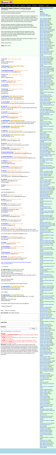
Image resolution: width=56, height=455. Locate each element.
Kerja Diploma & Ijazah (46, 140)
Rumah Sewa (43, 364)
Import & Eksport (44, 107)
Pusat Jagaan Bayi (44, 348)
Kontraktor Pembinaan (45, 167)
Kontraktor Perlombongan (46, 168)
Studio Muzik (43, 396)
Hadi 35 (5, 195)
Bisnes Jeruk (43, 49)
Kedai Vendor (43, 136)
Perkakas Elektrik (44, 328)
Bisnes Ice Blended (44, 47)
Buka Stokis (8, 45)
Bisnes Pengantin (44, 61)
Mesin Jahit (43, 185)
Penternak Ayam (44, 310)
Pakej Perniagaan (44, 14)
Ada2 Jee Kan (4, 9)
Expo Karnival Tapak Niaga (47, 92)
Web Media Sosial (44, 444)
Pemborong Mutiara (45, 253)
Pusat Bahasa (43, 347)
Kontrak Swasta (44, 153)
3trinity (5, 256)
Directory (23, 5)
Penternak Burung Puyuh (46, 311)
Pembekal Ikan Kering (45, 211)
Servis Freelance (44, 366)
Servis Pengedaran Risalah (46, 371)
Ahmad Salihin (6, 102)
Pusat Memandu (44, 351)
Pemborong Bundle (45, 243)
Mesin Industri (43, 184)
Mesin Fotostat (43, 181)
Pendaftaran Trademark (46, 287)
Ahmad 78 (5, 116)
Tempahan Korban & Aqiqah (47, 420)
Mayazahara (5, 85)
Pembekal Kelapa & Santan (47, 212)
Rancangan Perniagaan (46, 361)
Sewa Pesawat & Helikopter (47, 383)
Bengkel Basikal (44, 20)
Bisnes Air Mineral (44, 27)
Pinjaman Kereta (44, 335)
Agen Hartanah (44, 18)
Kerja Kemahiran (44, 143)
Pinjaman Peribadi (44, 337)
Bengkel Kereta (44, 23)
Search (14, 5)
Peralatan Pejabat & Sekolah (47, 321)
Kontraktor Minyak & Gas (46, 163)
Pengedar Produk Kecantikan (47, 301)
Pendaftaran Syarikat (45, 286)
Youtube (29, 5)
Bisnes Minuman (44, 57)
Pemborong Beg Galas (45, 240)
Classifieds (8, 5)
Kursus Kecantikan (44, 173)
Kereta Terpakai (44, 139)
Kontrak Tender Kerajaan (46, 154)
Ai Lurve (5, 175)
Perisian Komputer (44, 325)
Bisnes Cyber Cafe (44, 37)
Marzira (5, 171)
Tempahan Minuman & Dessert (46, 425)
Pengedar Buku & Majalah (46, 293)
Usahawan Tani (44, 440)
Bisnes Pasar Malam (45, 58)
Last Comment (26, 9)
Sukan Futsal (43, 400)
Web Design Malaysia (45, 443)
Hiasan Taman (43, 100)
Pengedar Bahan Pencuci (46, 290)
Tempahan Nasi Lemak (45, 427)
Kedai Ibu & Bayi (44, 123)
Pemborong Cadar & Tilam (46, 245)
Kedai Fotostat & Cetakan (46, 119)
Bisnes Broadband (44, 31)
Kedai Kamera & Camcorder (47, 126)
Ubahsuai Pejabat (44, 430)
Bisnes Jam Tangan (44, 48)
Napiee (5, 203)
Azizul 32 (5, 130)
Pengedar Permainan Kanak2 (47, 298)
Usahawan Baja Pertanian (46, 434)
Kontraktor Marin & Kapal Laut (46, 160)
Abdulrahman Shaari (8, 152)
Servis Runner (43, 373)
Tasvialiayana (6, 246)
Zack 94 (4, 80)
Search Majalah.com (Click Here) (46, 8)
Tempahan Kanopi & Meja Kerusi (46, 414)
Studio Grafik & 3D (44, 390)
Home (2, 5)
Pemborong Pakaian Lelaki (46, 260)
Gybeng (5, 179)
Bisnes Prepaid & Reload (46, 64)
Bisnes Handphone (44, 42)
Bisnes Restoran (44, 66)
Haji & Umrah (43, 98)
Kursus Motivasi (44, 175)
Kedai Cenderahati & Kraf (46, 114)
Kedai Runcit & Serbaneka (46, 129)
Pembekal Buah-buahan (46, 208)
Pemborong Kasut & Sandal (47, 249)
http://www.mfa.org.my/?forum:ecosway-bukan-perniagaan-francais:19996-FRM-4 (16, 262)
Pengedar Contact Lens (45, 296)
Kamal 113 (5, 75)
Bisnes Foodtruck (44, 41)
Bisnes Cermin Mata (45, 34)
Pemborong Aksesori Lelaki (46, 232)
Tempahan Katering (45, 416)
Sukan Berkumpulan (45, 399)
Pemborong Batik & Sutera (46, 238)
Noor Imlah (6, 166)
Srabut (4, 242)
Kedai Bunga (43, 113)
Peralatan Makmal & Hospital (47, 318)
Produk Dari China (44, 341)
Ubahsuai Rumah (44, 431)
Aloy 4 (4, 199)
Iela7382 (5, 112)
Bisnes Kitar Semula (45, 51)
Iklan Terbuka (43, 103)
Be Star (5, 228)
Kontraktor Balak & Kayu (46, 156)
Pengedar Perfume (44, 297)
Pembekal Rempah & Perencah (45, 227)
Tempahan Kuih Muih (45, 423)
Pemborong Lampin (45, 252)
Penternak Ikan (44, 313)
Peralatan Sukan (44, 324)
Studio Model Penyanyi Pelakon (46, 394)
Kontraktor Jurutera (45, 158)
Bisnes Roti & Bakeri (45, 68)
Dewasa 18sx (43, 86)
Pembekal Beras (44, 206)
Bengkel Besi (43, 21)
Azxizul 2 (5, 208)
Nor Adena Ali (6, 252)
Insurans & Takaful (45, 110)
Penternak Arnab (44, 308)
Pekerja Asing (43, 197)
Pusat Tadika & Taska (45, 358)
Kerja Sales (43, 147)
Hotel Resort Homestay (45, 102)
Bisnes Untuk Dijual (45, 82)
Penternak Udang (44, 317)
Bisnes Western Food (45, 85)
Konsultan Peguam (44, 150)
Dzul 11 (5, 219)
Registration (41, 5)
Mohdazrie (5, 223)
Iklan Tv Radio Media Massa (47, 105)
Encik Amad (5, 89)
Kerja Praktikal (43, 146)
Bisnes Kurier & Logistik (46, 54)
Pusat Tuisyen (43, 359)
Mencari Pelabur (44, 180)
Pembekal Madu (44, 222)
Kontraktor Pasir (44, 165)
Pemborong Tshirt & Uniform (47, 272)
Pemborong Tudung (45, 276)
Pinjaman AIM (43, 331)
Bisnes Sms (43, 73)
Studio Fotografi (44, 389)
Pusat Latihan (43, 349)
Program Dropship (44, 345)
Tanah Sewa (43, 403)
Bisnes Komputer (44, 52)
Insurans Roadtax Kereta (46, 112)
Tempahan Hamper (44, 409)
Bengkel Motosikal (44, 24)
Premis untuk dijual (45, 339)
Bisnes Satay (43, 72)
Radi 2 (4, 185)
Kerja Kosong (43, 144)
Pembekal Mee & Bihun (46, 223)
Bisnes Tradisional (44, 81)
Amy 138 (4, 59)
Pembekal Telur (44, 231)
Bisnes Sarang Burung (45, 71)
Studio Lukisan (44, 392)
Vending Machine (44, 441)
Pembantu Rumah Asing (46, 201)
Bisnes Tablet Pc (44, 79)
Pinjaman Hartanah (45, 332)
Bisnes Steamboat (44, 76)
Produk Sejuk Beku (44, 342)
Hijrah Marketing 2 (8, 156)
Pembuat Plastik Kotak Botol (47, 280)
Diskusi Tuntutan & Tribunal (47, 89)
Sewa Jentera (43, 378)
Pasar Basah (43, 195)
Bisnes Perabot (43, 62)
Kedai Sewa (43, 134)
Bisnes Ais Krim (44, 28)
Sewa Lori (42, 382)
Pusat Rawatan (43, 356)
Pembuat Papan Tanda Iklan (47, 277)
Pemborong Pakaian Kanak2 (47, 257)
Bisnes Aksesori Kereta (45, 30)
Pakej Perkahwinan (44, 192)
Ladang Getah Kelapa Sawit (47, 177)
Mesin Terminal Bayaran (46, 188)
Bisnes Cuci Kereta (44, 35)
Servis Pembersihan (45, 369)
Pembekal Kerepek (44, 215)
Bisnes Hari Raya (44, 44)
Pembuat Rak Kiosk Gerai (46, 283)
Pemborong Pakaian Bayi (46, 255)
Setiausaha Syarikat (45, 375)
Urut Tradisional (44, 433)
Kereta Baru (43, 137)
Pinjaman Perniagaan (45, 338)
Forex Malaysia (44, 95)
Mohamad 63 (6, 215)
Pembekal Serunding (45, 229)
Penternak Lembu (44, 315)
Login (47, 5)
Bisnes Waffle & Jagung (46, 83)
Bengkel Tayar (43, 25)
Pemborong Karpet (44, 248)
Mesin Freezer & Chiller (46, 182)
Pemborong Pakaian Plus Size (47, 263)
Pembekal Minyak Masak (46, 225)
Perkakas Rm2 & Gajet (45, 330)
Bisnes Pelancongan (45, 59)
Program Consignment (45, 344)
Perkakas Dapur (44, 327)
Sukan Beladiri (43, 398)
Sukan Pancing (43, 402)
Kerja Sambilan (44, 148)
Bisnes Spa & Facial (45, 75)
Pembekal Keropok (44, 216)
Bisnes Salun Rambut (45, 69)
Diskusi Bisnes (43, 88)
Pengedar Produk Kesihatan (47, 304)
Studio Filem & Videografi (46, 386)
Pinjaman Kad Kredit (45, 334)
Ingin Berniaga (43, 109)
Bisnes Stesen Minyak (45, 78)
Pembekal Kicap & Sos (45, 218)
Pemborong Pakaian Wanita (47, 266)
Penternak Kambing (45, 314)
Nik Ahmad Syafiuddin (8, 70)
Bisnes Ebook (43, 39)
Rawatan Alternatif (44, 362)
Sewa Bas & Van (44, 376)
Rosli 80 (5, 106)
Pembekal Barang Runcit (46, 204)
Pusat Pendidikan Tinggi (46, 354)
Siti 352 (5, 143)
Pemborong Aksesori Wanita (47, 235)
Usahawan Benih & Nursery (47, 437)
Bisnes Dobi (43, 38)
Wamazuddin (6, 148)
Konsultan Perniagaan (45, 15)
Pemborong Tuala (44, 274)
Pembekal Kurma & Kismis (46, 219)
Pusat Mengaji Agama (45, 352)
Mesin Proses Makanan (45, 187)
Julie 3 (4, 139)
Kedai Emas (43, 117)
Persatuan (42, 13)
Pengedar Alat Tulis (45, 289)
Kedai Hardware (44, 122)
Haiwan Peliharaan (44, 96)
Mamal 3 (5, 160)
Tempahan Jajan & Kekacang (47, 410)
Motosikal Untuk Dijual (46, 189)
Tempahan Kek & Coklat (46, 417)
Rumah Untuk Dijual (45, 365)
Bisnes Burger (43, 32)
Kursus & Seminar (44, 171)
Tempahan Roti (44, 429)
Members (34, 5)
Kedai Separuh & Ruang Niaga (46, 132)
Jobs (18, 5)
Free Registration (7, 331)
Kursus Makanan (44, 174)
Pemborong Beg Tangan (46, 242)
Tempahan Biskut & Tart (46, 406)
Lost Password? (17, 331)
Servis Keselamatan (45, 368)
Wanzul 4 (5, 236)
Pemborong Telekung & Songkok (46, 269)
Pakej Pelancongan (44, 191)
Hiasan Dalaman (44, 99)
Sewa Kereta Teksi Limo (46, 379)
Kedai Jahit (42, 124)
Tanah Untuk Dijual (45, 405)
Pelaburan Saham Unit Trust (47, 198)
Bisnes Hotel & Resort (45, 45)
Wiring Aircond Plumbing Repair (46, 446)
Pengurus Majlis (44, 307)
